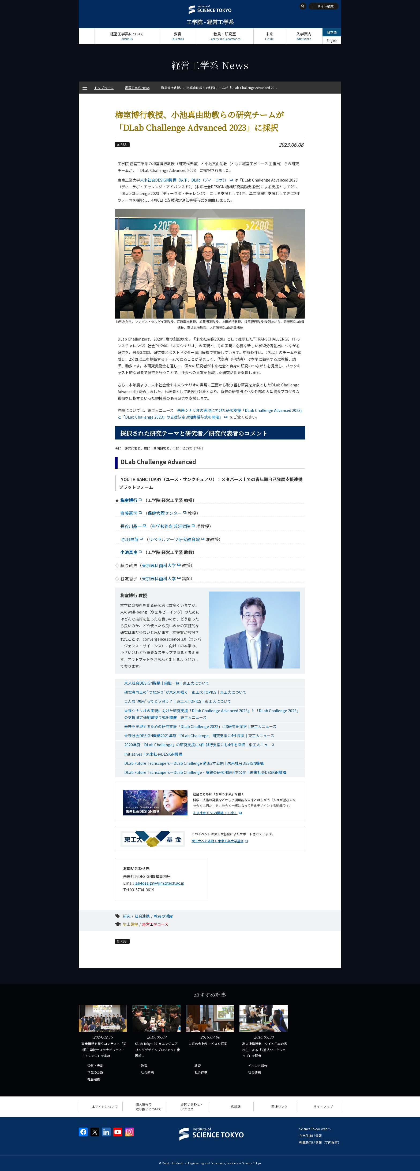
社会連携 (142, 916)
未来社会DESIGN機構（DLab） (218, 812)
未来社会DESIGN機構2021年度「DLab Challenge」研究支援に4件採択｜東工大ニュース (199, 735)
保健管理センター (168, 513)
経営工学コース (155, 924)
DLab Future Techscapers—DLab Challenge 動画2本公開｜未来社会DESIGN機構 (194, 763)
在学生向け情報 (310, 1135)
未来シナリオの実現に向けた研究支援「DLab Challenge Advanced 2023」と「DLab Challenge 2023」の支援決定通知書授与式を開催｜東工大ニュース (212, 714)
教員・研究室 (224, 36)
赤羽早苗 (132, 539)
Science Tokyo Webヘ (315, 1128)
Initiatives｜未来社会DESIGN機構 (153, 754)
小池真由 (131, 552)
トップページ (87, 36)
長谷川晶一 (134, 526)
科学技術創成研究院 (174, 526)
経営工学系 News (137, 87)
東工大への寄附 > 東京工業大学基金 (217, 840)
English (332, 40)
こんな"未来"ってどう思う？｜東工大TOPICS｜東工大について (177, 701)
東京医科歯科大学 (162, 565)
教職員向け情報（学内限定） (320, 1142)
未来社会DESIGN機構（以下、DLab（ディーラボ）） (187, 180)
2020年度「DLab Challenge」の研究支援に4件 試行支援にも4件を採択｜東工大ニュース (199, 744)
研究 (126, 916)
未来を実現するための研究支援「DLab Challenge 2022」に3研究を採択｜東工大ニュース (200, 726)
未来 (269, 36)
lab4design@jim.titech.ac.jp (159, 883)
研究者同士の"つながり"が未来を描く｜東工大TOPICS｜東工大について (185, 692)
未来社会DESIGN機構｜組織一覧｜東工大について (166, 683)
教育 (177, 36)
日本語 (332, 32)
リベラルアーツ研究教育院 (177, 539)
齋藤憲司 (131, 513)
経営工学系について (127, 36)
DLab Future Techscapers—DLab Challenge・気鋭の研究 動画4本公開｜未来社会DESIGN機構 (205, 772)
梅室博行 (131, 500)
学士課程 (130, 924)
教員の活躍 (163, 916)
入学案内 (303, 36)
